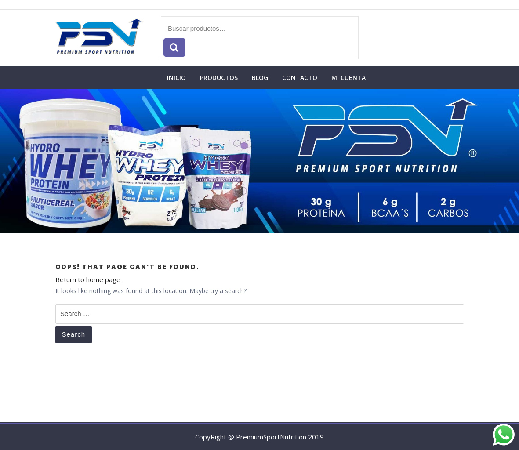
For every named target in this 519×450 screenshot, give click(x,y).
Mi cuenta (348, 77)
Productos (219, 77)
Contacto (299, 77)
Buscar (174, 47)
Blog (260, 77)
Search (74, 334)
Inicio (176, 77)
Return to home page (87, 279)
